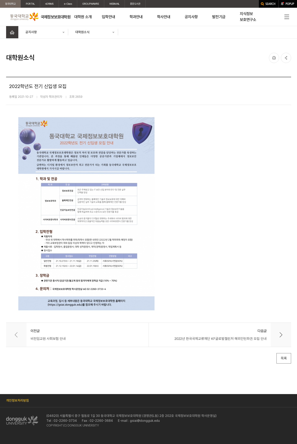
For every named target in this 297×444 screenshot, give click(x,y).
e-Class (68, 3)
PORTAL (30, 3)
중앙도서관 (135, 3)
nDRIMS (49, 3)
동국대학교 (10, 3)
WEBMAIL (114, 3)
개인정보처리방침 (17, 400)
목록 (284, 358)
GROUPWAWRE (90, 3)
